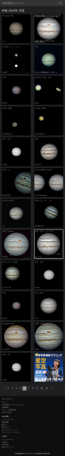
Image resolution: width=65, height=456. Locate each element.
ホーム (4, 402)
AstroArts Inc (30, 453)
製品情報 (5, 422)
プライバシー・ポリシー (11, 432)
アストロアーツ (8, 420)
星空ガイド (6, 427)
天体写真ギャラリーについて (13, 405)
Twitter (4, 442)
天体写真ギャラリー (13, 3)
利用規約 (5, 407)
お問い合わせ (7, 412)
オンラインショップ (9, 430)
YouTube (5, 445)
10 (41, 388)
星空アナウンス (8, 447)
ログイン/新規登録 (9, 410)
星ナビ (4, 425)
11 (47, 388)
